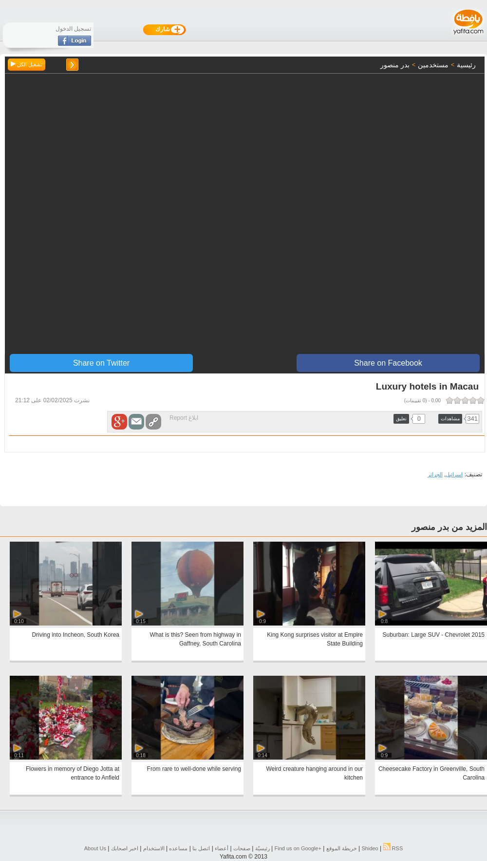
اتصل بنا (201, 848)
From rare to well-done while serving (194, 768)
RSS (393, 848)
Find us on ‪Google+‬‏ (298, 848)
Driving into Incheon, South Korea (75, 634)
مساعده (178, 848)
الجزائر (435, 474)
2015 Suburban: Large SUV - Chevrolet (434, 634)
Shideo (369, 848)
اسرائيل (454, 474)
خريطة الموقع (341, 848)
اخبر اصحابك (124, 848)
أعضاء (221, 848)
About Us (95, 848)
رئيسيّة (262, 848)
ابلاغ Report (183, 417)
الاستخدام (154, 848)
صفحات (241, 848)
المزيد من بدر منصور (449, 527)
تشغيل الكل (26, 64)
